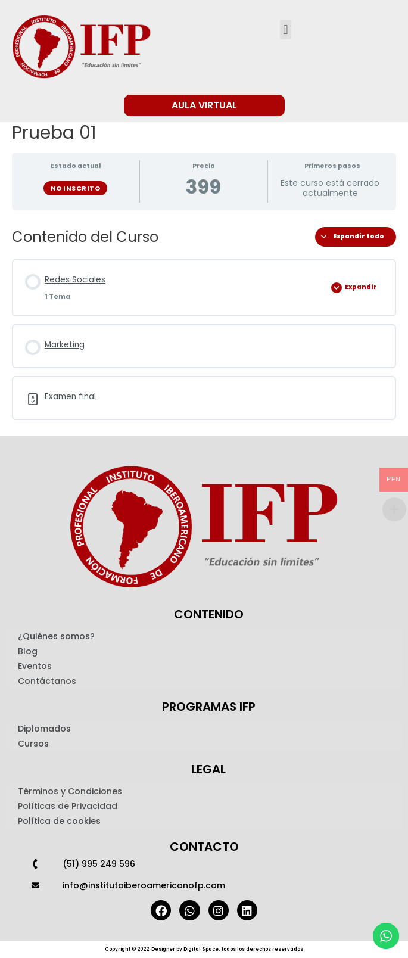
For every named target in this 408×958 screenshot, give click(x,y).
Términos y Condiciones (70, 791)
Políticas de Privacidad (67, 806)
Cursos (33, 743)
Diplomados (44, 729)
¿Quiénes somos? (56, 636)
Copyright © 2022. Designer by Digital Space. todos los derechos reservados (204, 949)
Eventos (35, 666)
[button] (285, 29)
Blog (28, 651)
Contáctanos (47, 681)
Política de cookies (59, 821)
